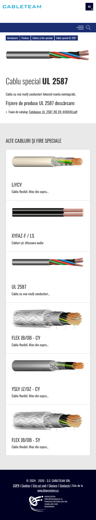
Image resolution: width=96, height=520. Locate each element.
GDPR (16, 485)
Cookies (26, 485)
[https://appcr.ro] (48, 503)
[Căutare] (88, 27)
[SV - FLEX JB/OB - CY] (48, 328)
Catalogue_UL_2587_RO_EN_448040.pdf (53, 111)
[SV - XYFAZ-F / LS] (48, 225)
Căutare (53, 485)
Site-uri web (39, 485)
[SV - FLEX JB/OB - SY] (48, 430)
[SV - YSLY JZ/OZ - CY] (48, 379)
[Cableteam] (22, 6)
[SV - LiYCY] (48, 174)
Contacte (65, 485)
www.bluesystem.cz (48, 490)
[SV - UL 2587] (48, 276)
